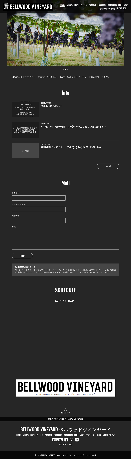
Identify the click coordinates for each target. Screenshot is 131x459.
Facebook (102, 4)
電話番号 (15, 216)
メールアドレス (19, 204)
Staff (126, 4)
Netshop (92, 4)
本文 (14, 227)
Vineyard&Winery (74, 4)
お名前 (15, 193)
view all (108, 166)
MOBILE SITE (57, 439)
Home (62, 4)
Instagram (112, 4)
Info (85, 4)
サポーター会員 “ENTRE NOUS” (114, 8)
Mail (120, 4)
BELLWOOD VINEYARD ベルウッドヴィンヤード (65, 429)
